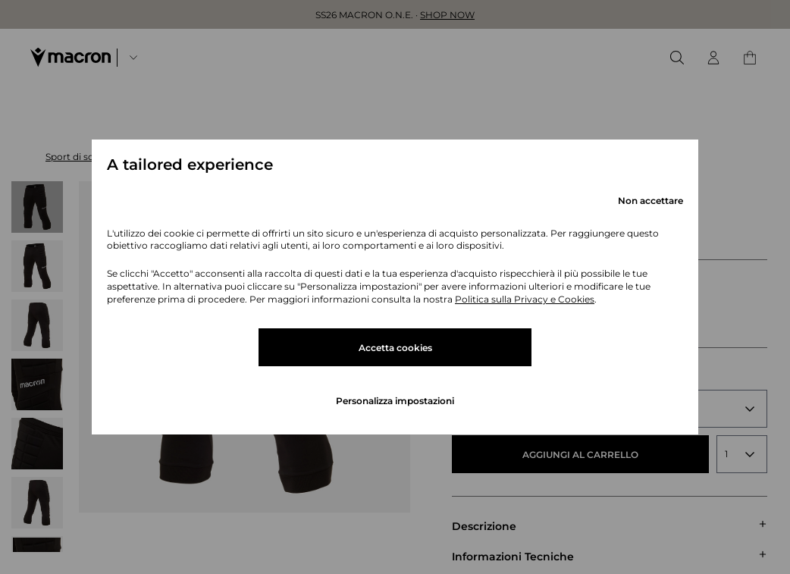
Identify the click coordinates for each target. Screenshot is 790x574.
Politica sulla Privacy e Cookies (524, 299)
